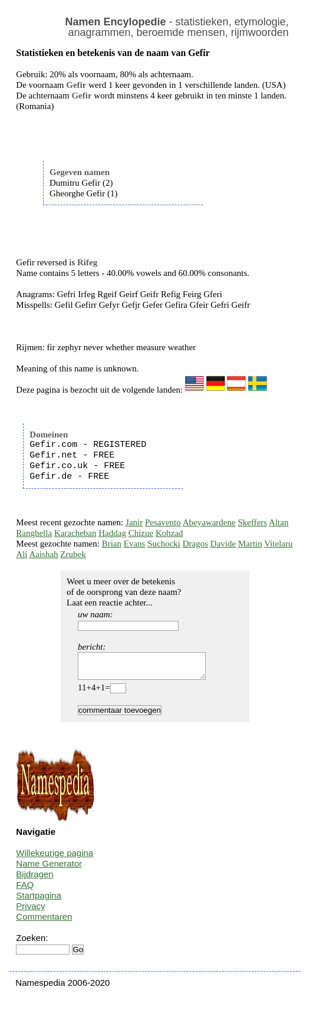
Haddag (112, 533)
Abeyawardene (209, 522)
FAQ (25, 890)
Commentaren (44, 922)
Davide (223, 543)
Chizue (141, 533)
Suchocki (163, 543)
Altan (278, 522)
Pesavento (163, 522)
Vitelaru (278, 543)
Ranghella (34, 533)
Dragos (195, 543)
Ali (21, 554)
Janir (134, 522)
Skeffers (252, 522)
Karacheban (75, 533)
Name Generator (49, 869)
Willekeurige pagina (54, 858)
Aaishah (43, 554)
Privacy (30, 911)
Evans (135, 543)
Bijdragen (34, 879)
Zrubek (72, 554)
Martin (250, 543)
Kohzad (169, 533)
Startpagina (38, 901)
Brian (111, 543)
